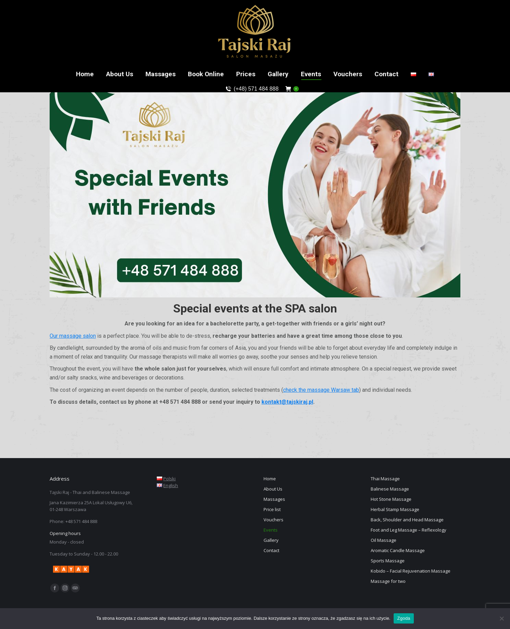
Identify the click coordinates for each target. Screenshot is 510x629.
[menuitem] (85, 74)
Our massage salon (73, 336)
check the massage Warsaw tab (321, 390)
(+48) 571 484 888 (252, 89)
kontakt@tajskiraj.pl (287, 402)
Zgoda (403, 618)
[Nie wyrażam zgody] (501, 618)
